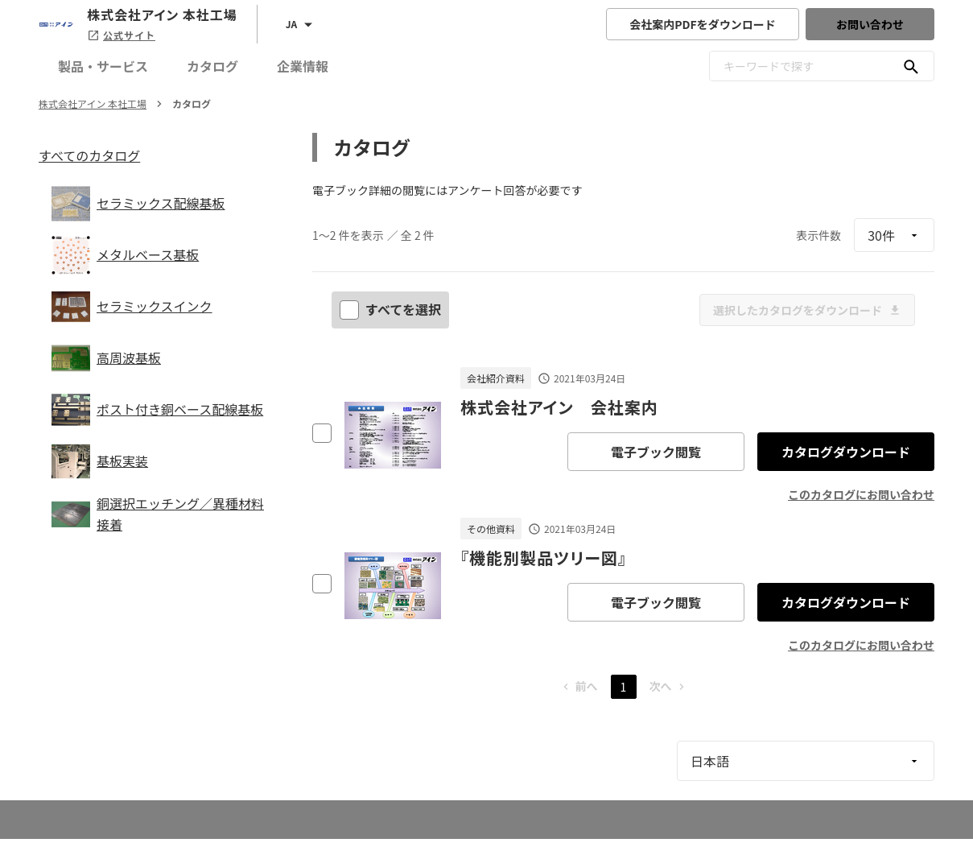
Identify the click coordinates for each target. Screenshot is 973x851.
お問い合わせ (870, 24)
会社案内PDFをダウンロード (702, 24)
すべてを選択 (392, 309)
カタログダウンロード (845, 451)
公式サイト (121, 35)
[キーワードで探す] (911, 66)
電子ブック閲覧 (656, 451)
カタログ (212, 66)
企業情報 (302, 66)
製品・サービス (103, 66)
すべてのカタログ (89, 155)
